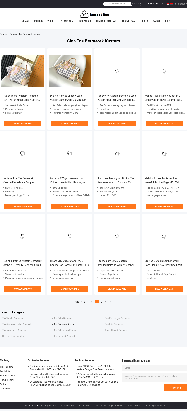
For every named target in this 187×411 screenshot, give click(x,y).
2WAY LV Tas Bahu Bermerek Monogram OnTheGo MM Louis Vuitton (96, 375)
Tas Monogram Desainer (14, 330)
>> (106, 301)
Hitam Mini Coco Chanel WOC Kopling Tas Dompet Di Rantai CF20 (69, 262)
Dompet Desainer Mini (13, 336)
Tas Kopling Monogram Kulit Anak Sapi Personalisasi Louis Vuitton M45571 (49, 368)
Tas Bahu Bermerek (63, 318)
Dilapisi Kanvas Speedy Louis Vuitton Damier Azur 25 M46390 (68, 97)
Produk (38, 21)
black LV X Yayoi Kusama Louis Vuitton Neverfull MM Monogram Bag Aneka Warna (68, 181)
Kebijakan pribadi (30, 405)
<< (92, 301)
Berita (144, 21)
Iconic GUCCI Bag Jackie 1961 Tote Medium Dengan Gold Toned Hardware (95, 368)
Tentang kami (66, 21)
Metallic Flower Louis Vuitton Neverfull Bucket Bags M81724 (162, 180)
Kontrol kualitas (106, 21)
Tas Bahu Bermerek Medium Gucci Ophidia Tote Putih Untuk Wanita (97, 383)
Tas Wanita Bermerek (12, 318)
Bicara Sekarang (155, 3)
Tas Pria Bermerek (114, 324)
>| (111, 301)
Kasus (156, 21)
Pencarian (136, 4)
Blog (167, 21)
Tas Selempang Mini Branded (16, 324)
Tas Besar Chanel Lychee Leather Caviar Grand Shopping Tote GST (49, 375)
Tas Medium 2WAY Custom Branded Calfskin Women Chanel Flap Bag (115, 263)
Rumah (25, 21)
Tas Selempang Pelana (65, 330)
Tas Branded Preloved (64, 336)
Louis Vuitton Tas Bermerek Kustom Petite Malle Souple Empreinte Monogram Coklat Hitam (22, 181)
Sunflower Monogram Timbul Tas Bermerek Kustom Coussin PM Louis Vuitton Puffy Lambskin (115, 181)
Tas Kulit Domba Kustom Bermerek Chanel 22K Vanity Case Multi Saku (22, 262)
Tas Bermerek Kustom (64, 324)
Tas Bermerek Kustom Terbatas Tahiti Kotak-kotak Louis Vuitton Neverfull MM (20, 98)
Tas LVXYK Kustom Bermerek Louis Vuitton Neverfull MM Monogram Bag (117, 98)
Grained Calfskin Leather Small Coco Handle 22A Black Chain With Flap (164, 263)
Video (50, 21)
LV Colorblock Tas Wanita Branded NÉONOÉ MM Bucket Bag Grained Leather (50, 383)
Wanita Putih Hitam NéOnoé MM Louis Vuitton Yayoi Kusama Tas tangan (163, 98)
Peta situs (5, 388)
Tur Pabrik (85, 21)
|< (87, 301)
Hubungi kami (128, 21)
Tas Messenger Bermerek (117, 318)
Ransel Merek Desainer (116, 330)
